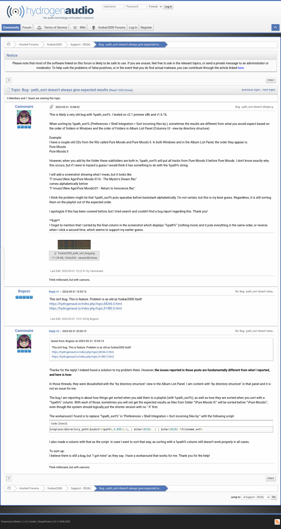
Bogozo (24, 291)
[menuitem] (271, 80)
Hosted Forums (28, 44)
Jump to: (236, 497)
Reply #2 (54, 331)
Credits (32, 521)
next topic (269, 89)
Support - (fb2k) (80, 44)
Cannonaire (24, 106)
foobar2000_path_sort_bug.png (74, 253)
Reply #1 (54, 291)
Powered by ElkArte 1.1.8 (14, 521)
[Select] (62, 423)
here (241, 68)
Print (270, 80)
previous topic (251, 89)
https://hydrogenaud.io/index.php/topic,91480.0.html (85, 308)
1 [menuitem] (9, 80)
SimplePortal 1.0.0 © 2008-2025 (54, 521)
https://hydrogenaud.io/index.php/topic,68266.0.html (85, 304)
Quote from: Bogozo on (77, 341)
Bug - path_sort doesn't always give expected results (132, 44)
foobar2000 (54, 44)
